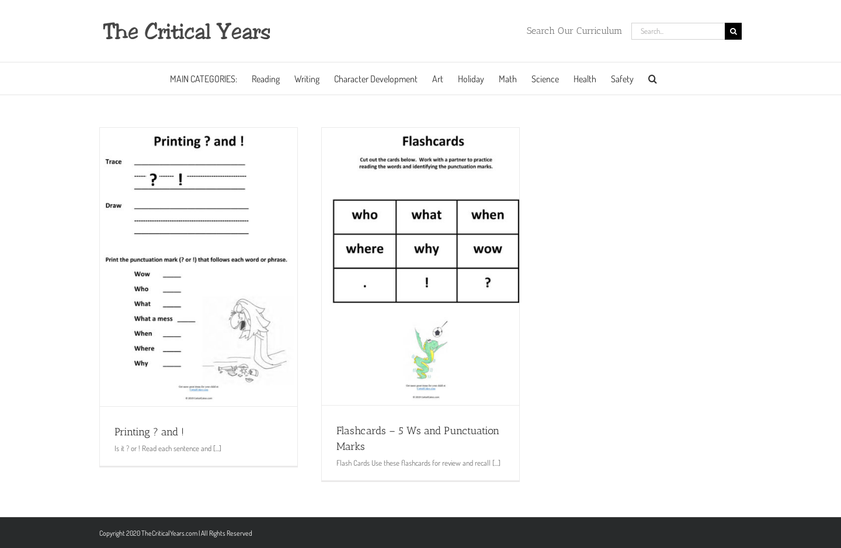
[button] (652, 78)
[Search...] (678, 31)
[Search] (733, 31)
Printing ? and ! (149, 431)
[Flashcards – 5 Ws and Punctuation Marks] (420, 266)
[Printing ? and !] (198, 267)
